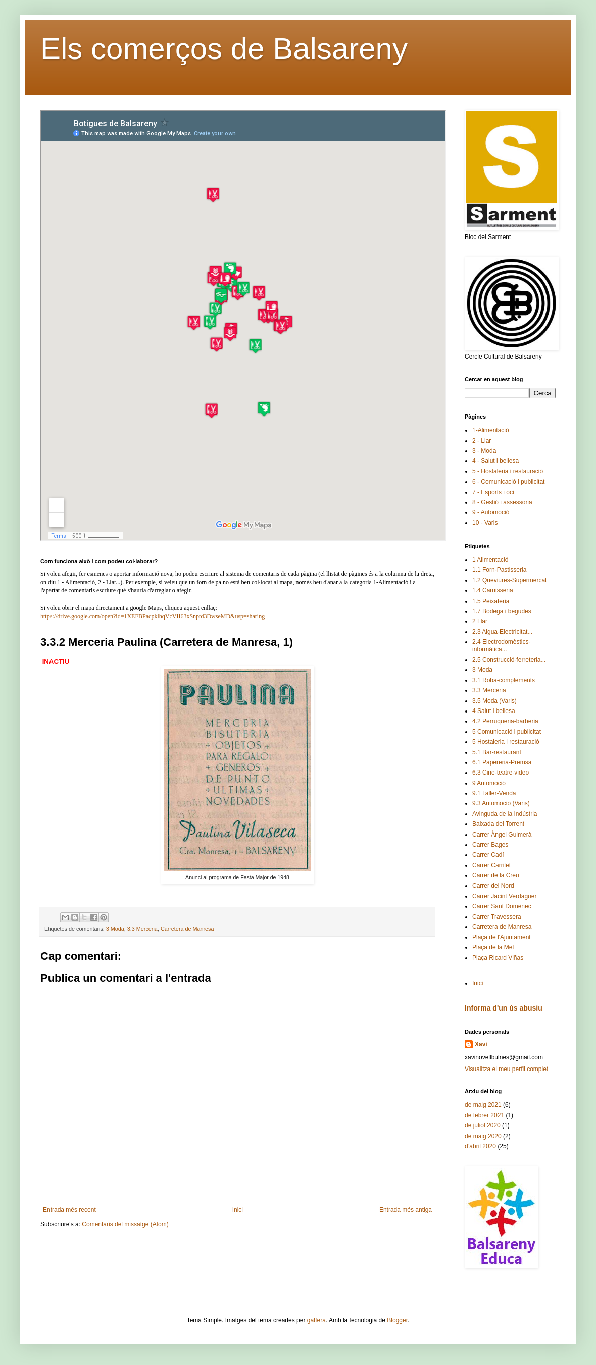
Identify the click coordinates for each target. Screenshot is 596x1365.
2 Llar (479, 621)
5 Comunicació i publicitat (506, 731)
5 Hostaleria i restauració (505, 741)
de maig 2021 (483, 1104)
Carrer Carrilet (491, 865)
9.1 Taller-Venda (494, 793)
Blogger (397, 1320)
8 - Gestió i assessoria (502, 502)
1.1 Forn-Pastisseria (499, 569)
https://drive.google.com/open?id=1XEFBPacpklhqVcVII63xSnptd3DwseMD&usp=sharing (152, 616)
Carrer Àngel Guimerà (501, 834)
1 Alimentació (490, 559)
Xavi (481, 1044)
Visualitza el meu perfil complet (506, 1069)
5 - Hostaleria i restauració (507, 471)
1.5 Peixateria (490, 601)
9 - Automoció (490, 512)
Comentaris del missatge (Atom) (125, 1224)
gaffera (316, 1320)
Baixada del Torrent (498, 823)
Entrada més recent (69, 1209)
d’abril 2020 (480, 1146)
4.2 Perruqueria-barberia (505, 721)
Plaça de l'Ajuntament (501, 937)
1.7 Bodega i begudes (501, 611)
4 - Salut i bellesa (495, 460)
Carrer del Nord (493, 885)
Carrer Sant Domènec (501, 906)
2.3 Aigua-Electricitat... (502, 631)
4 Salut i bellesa (493, 711)
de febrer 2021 (484, 1115)
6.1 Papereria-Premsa (501, 762)
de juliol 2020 (483, 1125)
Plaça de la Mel (493, 947)
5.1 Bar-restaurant (496, 752)
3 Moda (115, 929)
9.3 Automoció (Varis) (501, 803)
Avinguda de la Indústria (504, 813)
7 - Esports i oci (493, 492)
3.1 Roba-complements (503, 680)
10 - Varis (485, 522)
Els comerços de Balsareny (224, 49)
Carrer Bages (490, 844)
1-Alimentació (490, 430)
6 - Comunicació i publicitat (508, 481)
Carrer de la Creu (495, 875)
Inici (237, 1209)
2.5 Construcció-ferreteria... (508, 659)
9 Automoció (489, 783)
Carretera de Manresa (187, 929)
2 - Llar (481, 440)
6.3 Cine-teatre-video (500, 772)
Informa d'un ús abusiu (503, 1008)
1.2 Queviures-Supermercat (509, 580)
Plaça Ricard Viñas (497, 957)
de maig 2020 (483, 1136)
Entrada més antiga (405, 1209)
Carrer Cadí (488, 854)
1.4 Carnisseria (492, 590)
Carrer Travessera (496, 916)
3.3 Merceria (142, 929)
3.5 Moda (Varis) (494, 700)
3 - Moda (484, 450)
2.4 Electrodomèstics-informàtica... (501, 645)
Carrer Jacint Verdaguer (504, 896)
